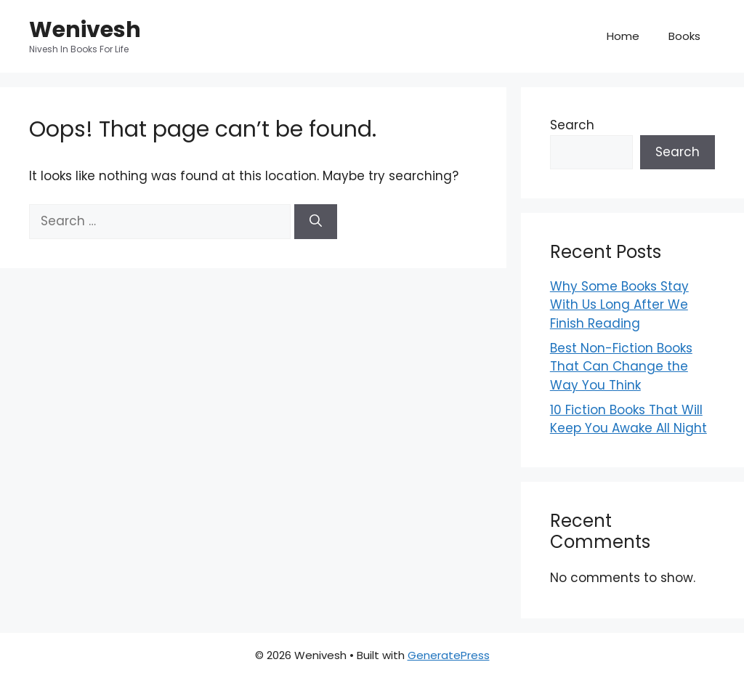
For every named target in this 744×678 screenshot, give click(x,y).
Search (572, 125)
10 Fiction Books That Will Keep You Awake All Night (628, 419)
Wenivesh (85, 30)
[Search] (315, 221)
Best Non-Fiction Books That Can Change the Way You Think (621, 366)
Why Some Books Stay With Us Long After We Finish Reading (619, 305)
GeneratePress (449, 655)
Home (623, 36)
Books (684, 36)
